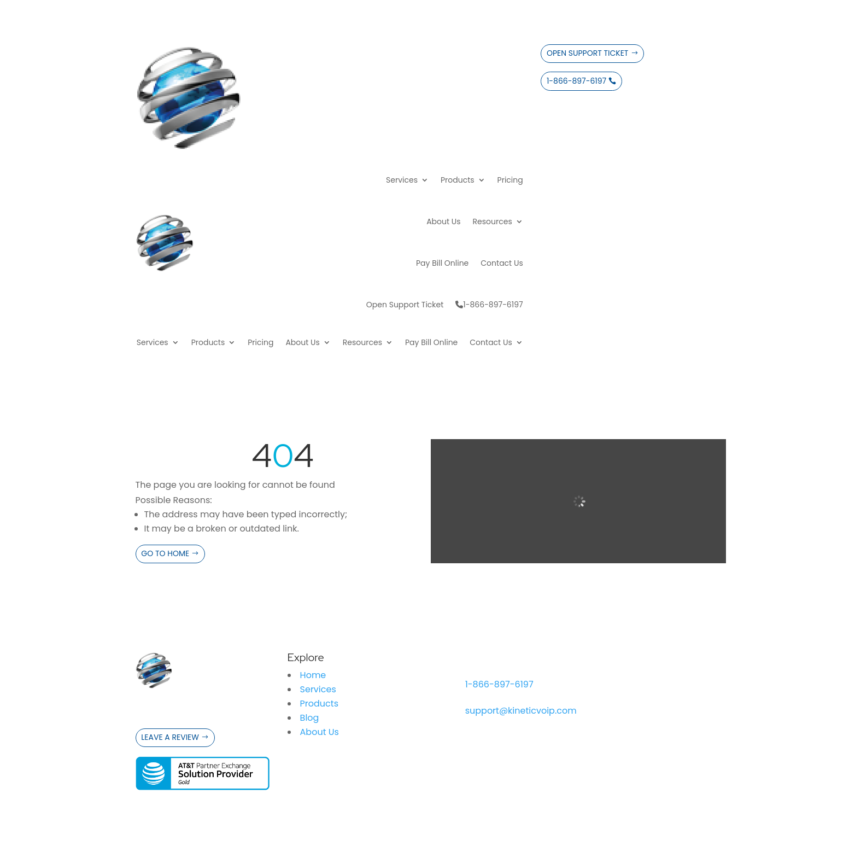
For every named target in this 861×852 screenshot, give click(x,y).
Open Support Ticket (404, 304)
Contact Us (502, 263)
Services (402, 179)
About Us (443, 221)
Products (458, 179)
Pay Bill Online (442, 263)
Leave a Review (170, 737)
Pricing (510, 179)
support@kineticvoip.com (521, 710)
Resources (492, 221)
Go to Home (165, 553)
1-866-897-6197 (489, 304)
